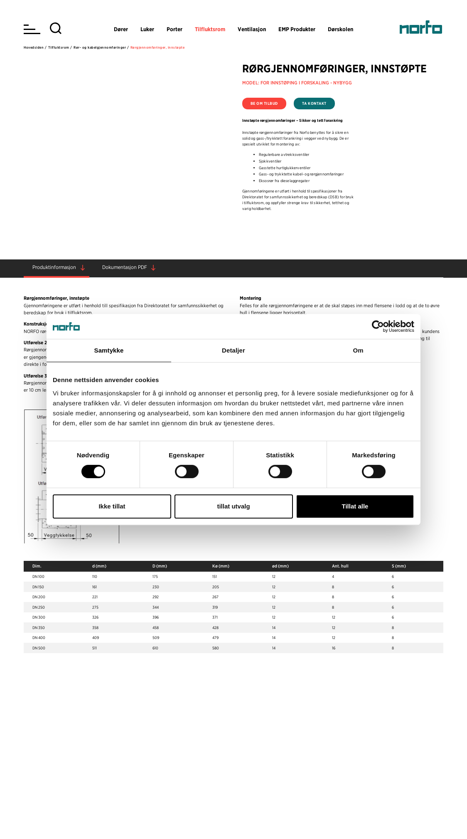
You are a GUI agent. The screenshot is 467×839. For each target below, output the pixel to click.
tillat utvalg (233, 506)
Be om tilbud (264, 103)
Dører (121, 29)
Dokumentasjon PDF (124, 267)
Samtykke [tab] (109, 350)
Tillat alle (355, 506)
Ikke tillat (111, 506)
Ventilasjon (252, 29)
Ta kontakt (314, 103)
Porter (174, 29)
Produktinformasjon (54, 267)
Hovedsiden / (35, 47)
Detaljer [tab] (233, 350)
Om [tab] (358, 350)
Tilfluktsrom (210, 29)
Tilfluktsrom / (60, 47)
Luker (147, 29)
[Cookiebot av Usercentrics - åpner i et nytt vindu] (378, 326)
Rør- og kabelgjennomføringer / (101, 47)
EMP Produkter (296, 29)
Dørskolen (340, 29)
